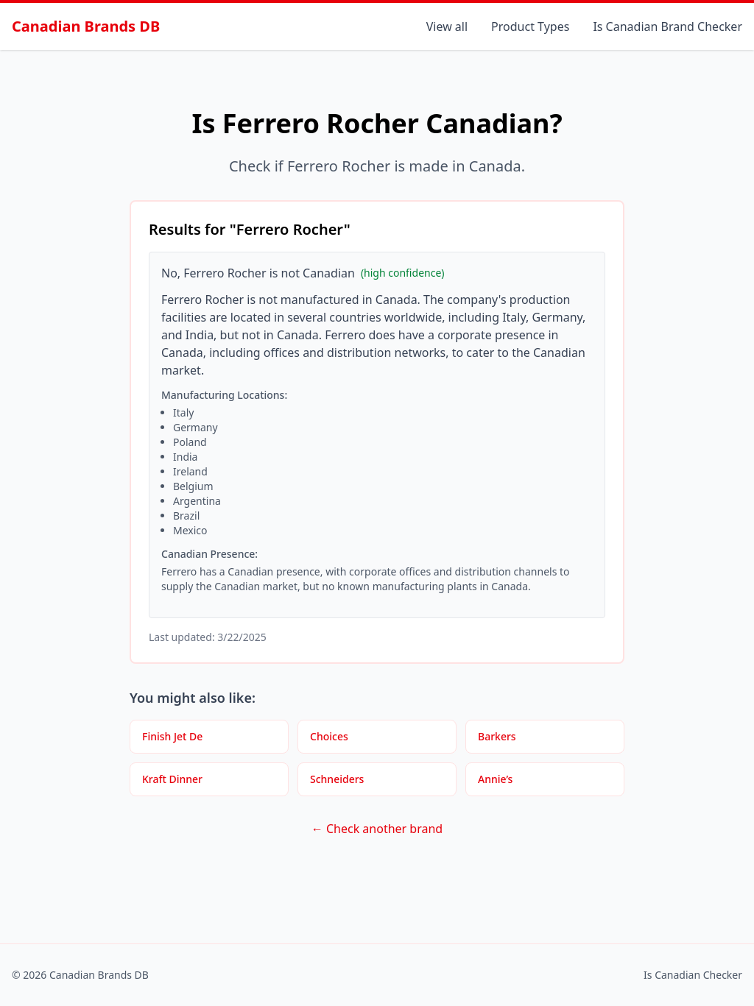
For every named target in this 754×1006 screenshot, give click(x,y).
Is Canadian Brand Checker (667, 26)
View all (447, 26)
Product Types (530, 26)
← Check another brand (377, 829)
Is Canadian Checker (693, 975)
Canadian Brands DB (86, 26)
